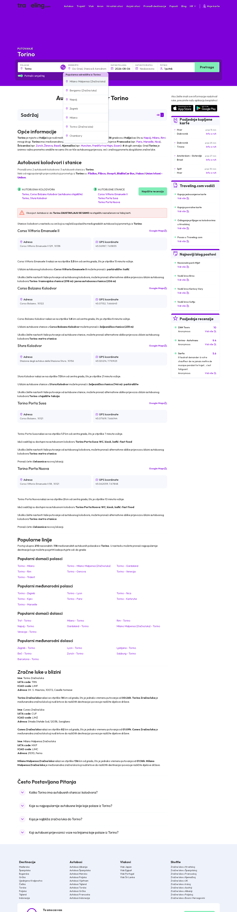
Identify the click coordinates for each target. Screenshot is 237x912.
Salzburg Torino (126, 653)
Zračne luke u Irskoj (181, 884)
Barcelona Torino (28, 659)
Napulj (147, 137)
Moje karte (211, 6)
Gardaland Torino (78, 626)
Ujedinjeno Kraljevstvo (30, 880)
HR (193, 6)
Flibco (102, 173)
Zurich (39, 145)
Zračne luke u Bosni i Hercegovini (188, 898)
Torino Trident (26, 577)
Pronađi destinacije (155, 6)
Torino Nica (124, 593)
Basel (57, 145)
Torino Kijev (25, 598)
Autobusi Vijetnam (79, 880)
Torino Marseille (27, 604)
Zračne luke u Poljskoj (182, 894)
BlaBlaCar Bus (125, 173)
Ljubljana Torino (126, 647)
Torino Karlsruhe (127, 598)
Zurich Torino (75, 653)
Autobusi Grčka (78, 891)
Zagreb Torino (26, 647)
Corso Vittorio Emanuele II (113, 194)
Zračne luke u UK (179, 880)
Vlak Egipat (126, 870)
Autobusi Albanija (78, 866)
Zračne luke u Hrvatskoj (183, 866)
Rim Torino (123, 620)
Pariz (139, 141)
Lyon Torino (74, 647)
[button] (85, 81)
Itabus (140, 173)
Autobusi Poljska (78, 877)
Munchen (86, 145)
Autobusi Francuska (80, 894)
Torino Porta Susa (108, 198)
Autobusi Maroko (78, 873)
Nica (157, 141)
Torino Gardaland (127, 565)
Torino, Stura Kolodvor (34, 198)
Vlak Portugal (127, 873)
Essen (117, 145)
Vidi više (183, 198)
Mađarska (24, 866)
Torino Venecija (126, 571)
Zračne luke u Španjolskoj (184, 870)
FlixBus (92, 173)
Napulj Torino (25, 626)
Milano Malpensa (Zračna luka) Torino (138, 626)
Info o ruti (211, 133)
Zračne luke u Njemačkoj (183, 877)
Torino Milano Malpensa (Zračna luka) (89, 565)
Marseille (148, 141)
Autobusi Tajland (78, 884)
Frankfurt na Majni (102, 145)
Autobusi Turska (78, 887)
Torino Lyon (74, 593)
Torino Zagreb (26, 593)
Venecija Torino (27, 631)
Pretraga (207, 67)
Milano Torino (75, 620)
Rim (163, 137)
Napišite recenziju (153, 191)
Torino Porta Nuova (109, 202)
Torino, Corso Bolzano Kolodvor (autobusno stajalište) (52, 194)
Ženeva (48, 145)
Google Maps (158, 230)
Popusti (174, 6)
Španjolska (24, 870)
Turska (22, 887)
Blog (183, 6)
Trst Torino (24, 620)
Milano (155, 137)
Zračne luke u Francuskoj (184, 873)
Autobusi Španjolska (80, 870)
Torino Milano (26, 565)
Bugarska (24, 873)
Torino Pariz (74, 598)
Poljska (22, 891)
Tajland (22, 894)
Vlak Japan (126, 866)
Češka (22, 884)
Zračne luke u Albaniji (181, 891)
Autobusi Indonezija (80, 898)
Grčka (22, 877)
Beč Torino (24, 653)
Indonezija (24, 898)
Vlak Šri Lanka (127, 877)
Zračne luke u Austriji (181, 887)
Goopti (111, 173)
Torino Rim (24, 571)
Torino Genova (76, 571)
